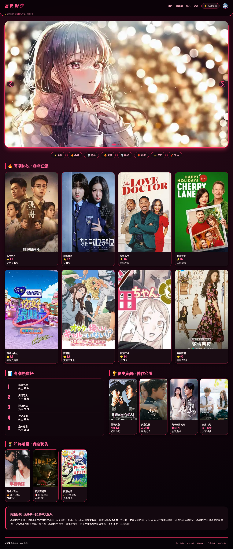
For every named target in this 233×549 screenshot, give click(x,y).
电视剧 (179, 6)
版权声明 (190, 543)
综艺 (188, 6)
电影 (170, 6)
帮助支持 (222, 543)
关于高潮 (180, 543)
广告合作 (211, 543)
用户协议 (201, 543)
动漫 (196, 6)
